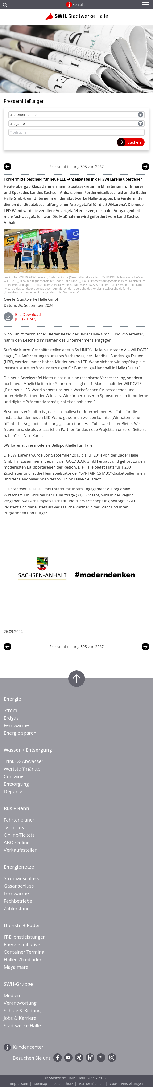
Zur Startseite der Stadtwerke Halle (76, 18)
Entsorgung (16, 784)
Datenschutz (63, 1083)
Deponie (13, 791)
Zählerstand (17, 908)
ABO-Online (16, 842)
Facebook (57, 1057)
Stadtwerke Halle (22, 1025)
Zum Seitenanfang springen (76, 678)
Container (14, 776)
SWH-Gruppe (18, 984)
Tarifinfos (14, 827)
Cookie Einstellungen (126, 1083)
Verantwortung (20, 1003)
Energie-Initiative (22, 944)
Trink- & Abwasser (23, 761)
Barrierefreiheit (91, 1083)
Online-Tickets (19, 835)
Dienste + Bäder (22, 925)
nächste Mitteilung (145, 167)
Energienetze (19, 867)
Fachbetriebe (18, 901)
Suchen (134, 142)
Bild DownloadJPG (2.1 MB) (28, 316)
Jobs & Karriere (20, 1018)
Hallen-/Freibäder (22, 959)
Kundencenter (28, 1047)
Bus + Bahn (16, 808)
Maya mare (16, 967)
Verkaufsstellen (20, 850)
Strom (10, 710)
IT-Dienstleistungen (25, 937)
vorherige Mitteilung (7, 167)
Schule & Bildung (22, 1010)
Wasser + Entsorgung (28, 750)
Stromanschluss (21, 878)
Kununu (90, 1057)
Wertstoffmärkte (22, 769)
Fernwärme (16, 725)
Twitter (101, 1057)
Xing (79, 1057)
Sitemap (40, 1083)
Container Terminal (24, 952)
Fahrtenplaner (19, 820)
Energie (12, 699)
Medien (12, 995)
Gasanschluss (19, 886)
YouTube (68, 1057)
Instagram (112, 1057)
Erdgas (11, 718)
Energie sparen (20, 733)
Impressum (19, 1083)
